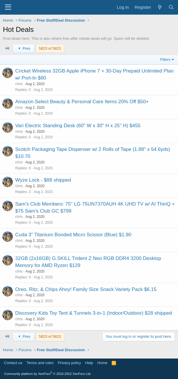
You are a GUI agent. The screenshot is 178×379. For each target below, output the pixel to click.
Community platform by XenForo (47, 373)
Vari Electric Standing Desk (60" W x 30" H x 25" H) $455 (78, 125)
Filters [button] (165, 59)
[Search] (171, 7)
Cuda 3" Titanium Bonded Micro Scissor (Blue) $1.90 (73, 234)
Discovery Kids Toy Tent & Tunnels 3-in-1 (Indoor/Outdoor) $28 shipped (93, 313)
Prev (23, 48)
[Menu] (8, 7)
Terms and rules (40, 363)
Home (102, 363)
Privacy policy (69, 363)
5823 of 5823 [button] (50, 48)
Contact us (13, 363)
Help (89, 363)
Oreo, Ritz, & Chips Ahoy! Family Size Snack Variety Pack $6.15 (85, 289)
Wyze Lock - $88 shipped (43, 180)
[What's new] (159, 7)
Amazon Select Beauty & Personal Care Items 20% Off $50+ (82, 101)
